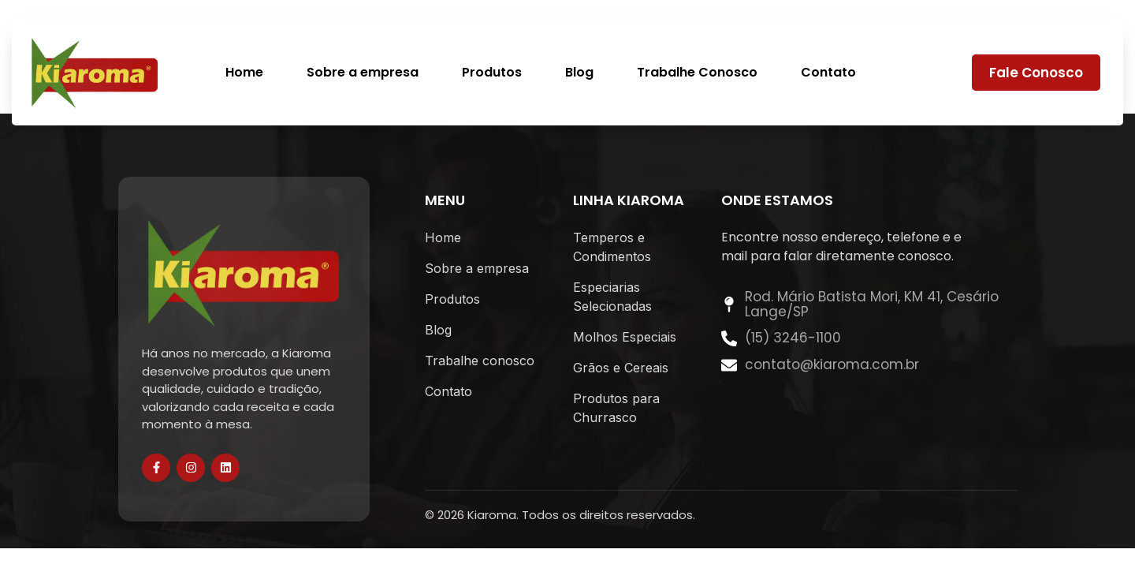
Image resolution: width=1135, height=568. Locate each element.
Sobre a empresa (363, 73)
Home (244, 73)
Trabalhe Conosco (697, 73)
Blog (579, 73)
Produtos (492, 73)
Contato (828, 73)
